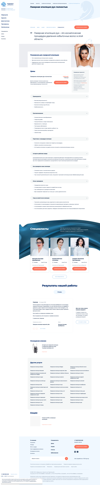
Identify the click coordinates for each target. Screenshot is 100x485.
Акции (2, 36)
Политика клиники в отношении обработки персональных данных (46, 464)
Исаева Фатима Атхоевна (57, 259)
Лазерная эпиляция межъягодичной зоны (39, 388)
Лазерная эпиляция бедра (56, 366)
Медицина (4, 14)
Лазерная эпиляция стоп (36, 402)
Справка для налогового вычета (61, 466)
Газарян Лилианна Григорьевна (78, 259)
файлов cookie (33, 481)
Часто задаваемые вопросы (36, 449)
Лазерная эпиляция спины (76, 399)
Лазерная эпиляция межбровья (78, 384)
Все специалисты (59, 276)
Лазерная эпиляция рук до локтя (38, 399)
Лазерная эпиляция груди (36, 377)
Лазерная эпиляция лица (56, 384)
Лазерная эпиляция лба (36, 384)
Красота (3, 18)
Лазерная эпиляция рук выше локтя (79, 397)
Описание (32, 27)
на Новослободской (10, 9)
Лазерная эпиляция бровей (37, 370)
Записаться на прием (81, 27)
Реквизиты (49, 466)
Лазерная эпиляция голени (77, 373)
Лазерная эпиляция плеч (56, 393)
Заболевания (54, 452)
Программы (5, 24)
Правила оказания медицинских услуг (73, 464)
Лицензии (32, 442)
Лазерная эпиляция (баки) (36, 366)
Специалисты (4, 31)
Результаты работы (51, 27)
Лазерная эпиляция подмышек (37, 397)
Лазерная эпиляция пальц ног (57, 391)
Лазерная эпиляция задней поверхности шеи (77, 377)
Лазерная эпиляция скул (56, 399)
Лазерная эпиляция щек (76, 402)
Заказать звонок (14, 474)
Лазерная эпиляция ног (76, 387)
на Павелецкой (9, 8)
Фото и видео (33, 446)
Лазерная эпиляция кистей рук (37, 380)
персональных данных (6, 482)
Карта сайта (74, 466)
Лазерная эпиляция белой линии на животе (78, 367)
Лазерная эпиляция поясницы (57, 397)
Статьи (53, 449)
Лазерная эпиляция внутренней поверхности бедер (38, 374)
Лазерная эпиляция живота (57, 377)
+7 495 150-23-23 (5, 474)
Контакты (3, 38)
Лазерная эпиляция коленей (77, 380)
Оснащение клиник (34, 451)
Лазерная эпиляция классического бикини (58, 381)
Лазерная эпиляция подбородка (78, 393)
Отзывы (36, 262)
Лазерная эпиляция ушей (56, 402)
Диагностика (5, 21)
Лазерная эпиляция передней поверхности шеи (37, 394)
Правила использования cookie (37, 466)
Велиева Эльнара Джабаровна (37, 259)
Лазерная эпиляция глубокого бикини (59, 373)
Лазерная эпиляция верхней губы (58, 370)
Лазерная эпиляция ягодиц (37, 405)
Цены (2, 33)
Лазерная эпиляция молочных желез (59, 387)
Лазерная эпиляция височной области (79, 370)
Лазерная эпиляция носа (36, 391)
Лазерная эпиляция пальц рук (77, 391)
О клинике (33, 440)
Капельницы (5, 27)
